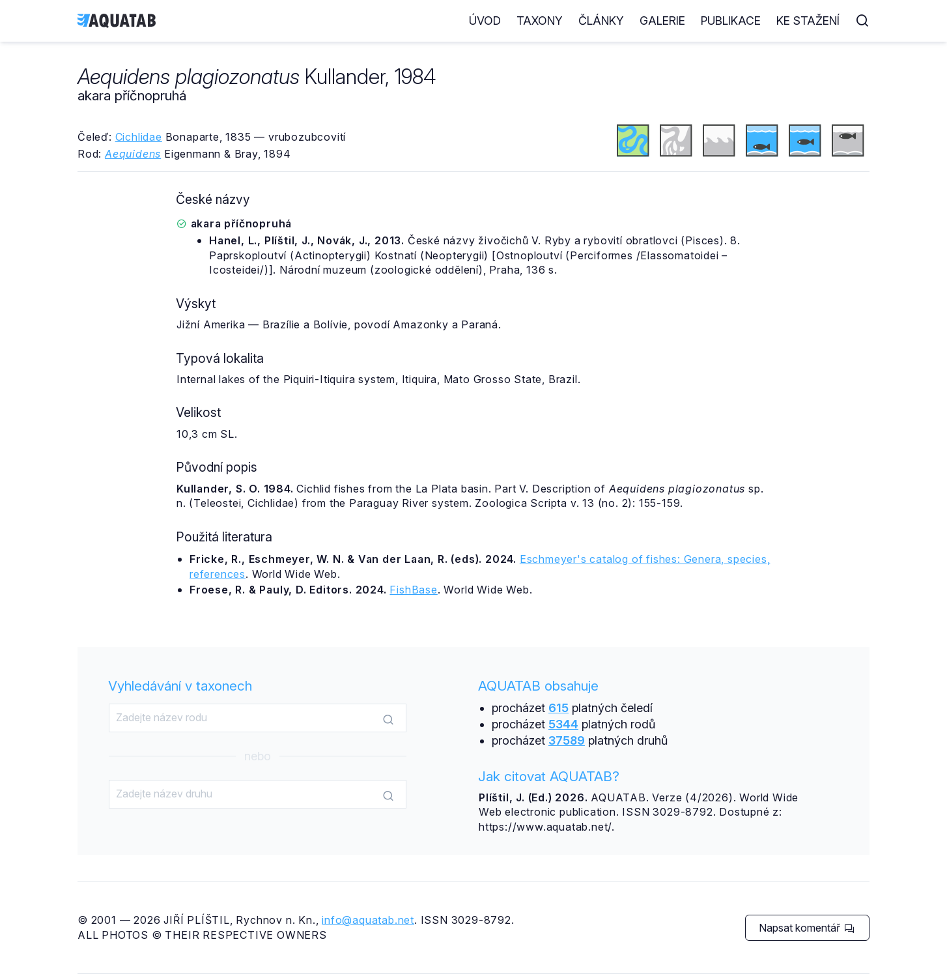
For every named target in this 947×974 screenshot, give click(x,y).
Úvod (485, 20)
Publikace (731, 20)
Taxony (539, 20)
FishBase (413, 589)
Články (601, 20)
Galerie (662, 20)
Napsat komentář (807, 927)
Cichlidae (138, 136)
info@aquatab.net (368, 919)
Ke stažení (808, 20)
